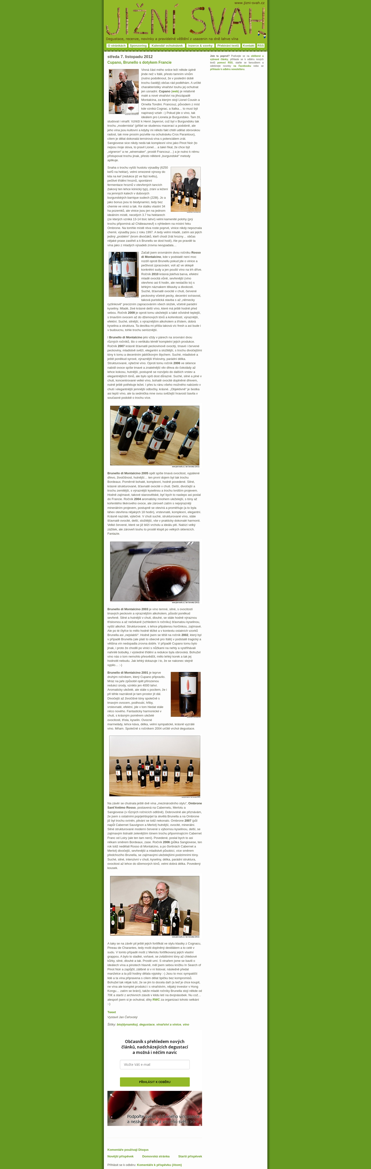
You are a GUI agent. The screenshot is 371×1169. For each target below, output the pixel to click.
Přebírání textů (228, 45)
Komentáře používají (128, 1149)
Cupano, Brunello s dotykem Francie (139, 62)
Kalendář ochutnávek (167, 45)
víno (186, 1024)
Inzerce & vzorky (200, 45)
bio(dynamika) (127, 1024)
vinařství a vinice (168, 1024)
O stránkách (117, 45)
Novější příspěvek (120, 1156)
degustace (147, 1024)
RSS (260, 45)
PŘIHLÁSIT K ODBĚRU (155, 1082)
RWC (156, 999)
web (175, 91)
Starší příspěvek (190, 1156)
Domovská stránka (156, 1156)
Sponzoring (138, 45)
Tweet (111, 1012)
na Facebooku (242, 66)
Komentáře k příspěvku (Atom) (159, 1165)
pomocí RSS (225, 62)
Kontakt (248, 45)
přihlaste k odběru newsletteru (227, 69)
